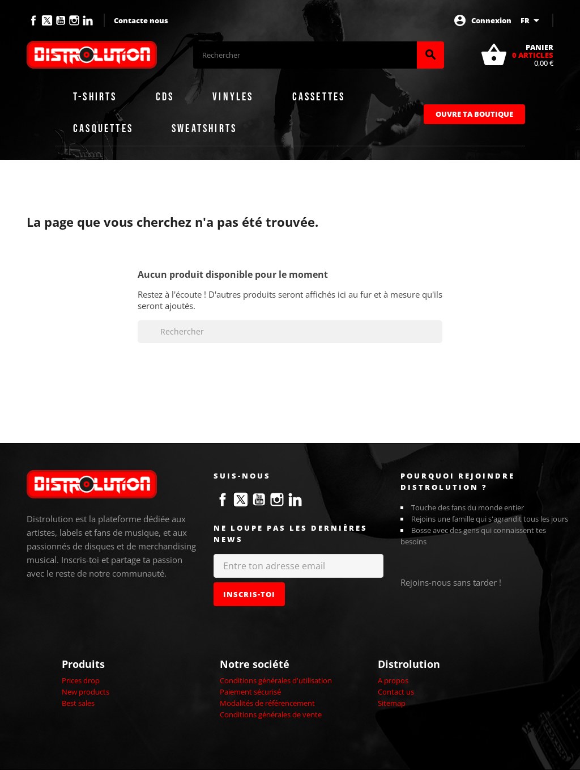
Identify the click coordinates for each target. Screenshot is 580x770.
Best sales (78, 703)
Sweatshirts (204, 129)
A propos (393, 680)
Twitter (47, 20)
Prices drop (81, 680)
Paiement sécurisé (250, 692)
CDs (165, 97)
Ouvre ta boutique (474, 114)
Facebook (33, 20)
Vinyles (232, 97)
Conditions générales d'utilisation (276, 680)
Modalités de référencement (267, 703)
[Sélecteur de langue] (532, 20)
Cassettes (319, 97)
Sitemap (392, 703)
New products (85, 692)
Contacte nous (141, 20)
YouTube (60, 20)
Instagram (74, 20)
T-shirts (95, 97)
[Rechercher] (305, 55)
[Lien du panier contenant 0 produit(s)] (516, 55)
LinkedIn (88, 20)
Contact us (396, 692)
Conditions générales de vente (271, 714)
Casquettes (103, 129)
